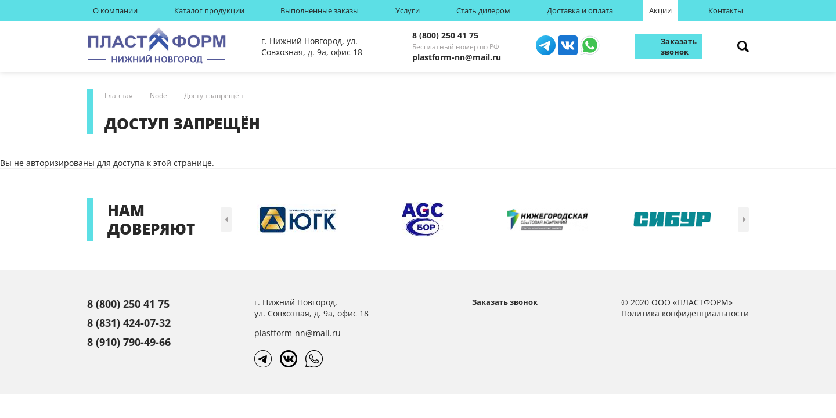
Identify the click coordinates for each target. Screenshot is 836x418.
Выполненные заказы (319, 10)
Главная (119, 95)
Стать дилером (483, 10)
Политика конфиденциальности (685, 313)
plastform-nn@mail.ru (456, 57)
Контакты (725, 10)
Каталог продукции (209, 10)
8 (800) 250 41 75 (445, 35)
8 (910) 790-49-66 (129, 342)
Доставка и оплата (580, 10)
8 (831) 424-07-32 (129, 323)
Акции (660, 10)
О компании (115, 10)
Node (158, 95)
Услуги (407, 10)
